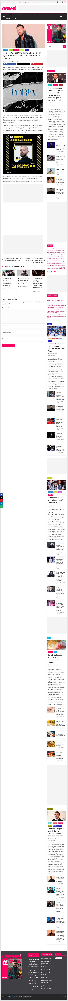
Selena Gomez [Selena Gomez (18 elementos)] (51, 265)
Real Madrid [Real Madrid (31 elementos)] (57, 263)
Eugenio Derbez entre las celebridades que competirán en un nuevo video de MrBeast (60, 547)
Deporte (54, 338)
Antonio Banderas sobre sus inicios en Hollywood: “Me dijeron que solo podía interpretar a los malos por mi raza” (55, 95)
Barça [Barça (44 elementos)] (48, 250)
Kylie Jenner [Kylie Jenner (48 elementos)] (55, 258)
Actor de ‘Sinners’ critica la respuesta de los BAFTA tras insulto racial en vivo (60, 921)
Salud (56, 652)
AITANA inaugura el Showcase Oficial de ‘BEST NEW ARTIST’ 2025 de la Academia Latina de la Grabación (60, 606)
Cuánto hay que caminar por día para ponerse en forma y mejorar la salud (60, 724)
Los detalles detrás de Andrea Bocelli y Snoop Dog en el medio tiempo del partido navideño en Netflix (60, 561)
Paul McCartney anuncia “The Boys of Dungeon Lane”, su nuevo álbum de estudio (60, 146)
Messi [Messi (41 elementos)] (48, 261)
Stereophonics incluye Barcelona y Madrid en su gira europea (7, 282)
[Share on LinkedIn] (1, 503)
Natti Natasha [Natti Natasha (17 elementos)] (52, 261)
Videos (14, 18)
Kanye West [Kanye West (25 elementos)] (53, 256)
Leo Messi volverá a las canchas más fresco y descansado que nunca (12, 259)
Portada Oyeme (10, 15)
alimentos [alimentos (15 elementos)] (48, 248)
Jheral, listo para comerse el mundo (60, 170)
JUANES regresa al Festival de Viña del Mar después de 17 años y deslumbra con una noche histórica (60, 907)
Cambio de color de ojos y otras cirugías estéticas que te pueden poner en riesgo (60, 711)
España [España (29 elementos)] (59, 252)
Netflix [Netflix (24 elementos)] (55, 261)
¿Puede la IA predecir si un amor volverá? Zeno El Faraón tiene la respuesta (60, 436)
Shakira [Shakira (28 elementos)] (55, 265)
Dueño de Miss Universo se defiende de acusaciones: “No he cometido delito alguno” (60, 591)
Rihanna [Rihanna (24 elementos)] (61, 263)
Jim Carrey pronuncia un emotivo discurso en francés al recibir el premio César (60, 892)
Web (3, 339)
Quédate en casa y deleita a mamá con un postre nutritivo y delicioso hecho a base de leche (35, 260)
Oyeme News (19, 15)
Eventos (26, 15)
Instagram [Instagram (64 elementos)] (51, 254)
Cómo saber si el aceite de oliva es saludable (60, 744)
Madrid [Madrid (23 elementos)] (50, 260)
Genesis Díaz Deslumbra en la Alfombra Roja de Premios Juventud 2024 (33, 966)
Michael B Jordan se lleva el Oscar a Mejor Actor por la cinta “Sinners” (60, 879)
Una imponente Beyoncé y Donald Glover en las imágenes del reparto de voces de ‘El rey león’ (38, 284)
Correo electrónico (7, 332)
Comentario (5, 308)
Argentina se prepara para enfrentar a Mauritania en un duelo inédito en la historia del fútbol (56, 316)
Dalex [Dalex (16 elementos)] (57, 252)
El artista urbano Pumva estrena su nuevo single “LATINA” (23, 281)
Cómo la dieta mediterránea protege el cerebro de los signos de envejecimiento (60, 755)
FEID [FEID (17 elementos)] (47, 254)
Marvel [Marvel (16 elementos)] (64, 260)
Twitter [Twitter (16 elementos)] (63, 265)
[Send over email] (1, 506)
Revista (60, 85)
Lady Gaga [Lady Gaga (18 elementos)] (60, 258)
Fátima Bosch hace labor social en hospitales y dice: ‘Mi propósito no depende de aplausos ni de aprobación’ (60, 576)
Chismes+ (8, 18)
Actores (50, 85)
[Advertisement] (42, 8)
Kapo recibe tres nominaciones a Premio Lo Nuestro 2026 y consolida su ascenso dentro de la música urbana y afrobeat (60, 935)
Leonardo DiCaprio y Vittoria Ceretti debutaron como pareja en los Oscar (55, 832)
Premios (50, 825)
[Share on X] (23, 64)
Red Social (60, 338)
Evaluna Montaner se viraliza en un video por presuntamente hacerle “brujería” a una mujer (33, 974)
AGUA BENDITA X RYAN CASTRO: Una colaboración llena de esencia (60, 180)
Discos (10, 49)
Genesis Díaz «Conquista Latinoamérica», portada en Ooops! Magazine (33, 961)
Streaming (22, 49)
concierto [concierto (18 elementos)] (55, 250)
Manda (29, 970)
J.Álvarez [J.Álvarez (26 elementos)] (55, 254)
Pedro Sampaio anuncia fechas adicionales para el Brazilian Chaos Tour (60, 192)
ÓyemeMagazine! (16, 61)
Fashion (33, 15)
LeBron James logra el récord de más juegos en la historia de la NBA (60, 448)
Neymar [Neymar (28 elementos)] (58, 261)
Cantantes (6, 49)
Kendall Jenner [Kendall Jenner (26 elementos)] (58, 256)
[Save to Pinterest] (37, 64)
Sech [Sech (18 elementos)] (48, 265)
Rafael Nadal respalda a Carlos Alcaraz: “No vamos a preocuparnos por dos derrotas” (60, 423)
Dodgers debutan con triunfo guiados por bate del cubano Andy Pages (56, 347)
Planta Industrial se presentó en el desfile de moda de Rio (56, 499)
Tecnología (40, 15)
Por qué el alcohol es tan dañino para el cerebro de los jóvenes (60, 735)
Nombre (4, 326)
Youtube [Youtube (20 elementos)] (56, 268)
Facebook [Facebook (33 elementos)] (63, 252)
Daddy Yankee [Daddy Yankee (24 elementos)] (53, 252)
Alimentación (48, 15)
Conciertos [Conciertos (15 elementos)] (59, 250)
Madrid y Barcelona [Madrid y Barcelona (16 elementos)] (55, 260)
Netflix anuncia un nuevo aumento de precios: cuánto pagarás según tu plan (60, 159)
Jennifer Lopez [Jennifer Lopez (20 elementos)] (60, 254)
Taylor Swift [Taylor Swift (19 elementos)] (60, 265)
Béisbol (49, 338)
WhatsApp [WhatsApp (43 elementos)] (52, 268)
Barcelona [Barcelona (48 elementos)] (55, 248)
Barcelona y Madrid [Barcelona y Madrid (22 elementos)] (61, 248)
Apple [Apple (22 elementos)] (51, 248)
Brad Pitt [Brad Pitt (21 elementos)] (51, 250)
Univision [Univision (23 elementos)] (48, 268)
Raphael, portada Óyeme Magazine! (33, 988)
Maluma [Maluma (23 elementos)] (60, 260)
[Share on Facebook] (9, 64)
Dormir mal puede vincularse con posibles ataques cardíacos (55, 658)
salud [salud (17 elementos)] (64, 263)
